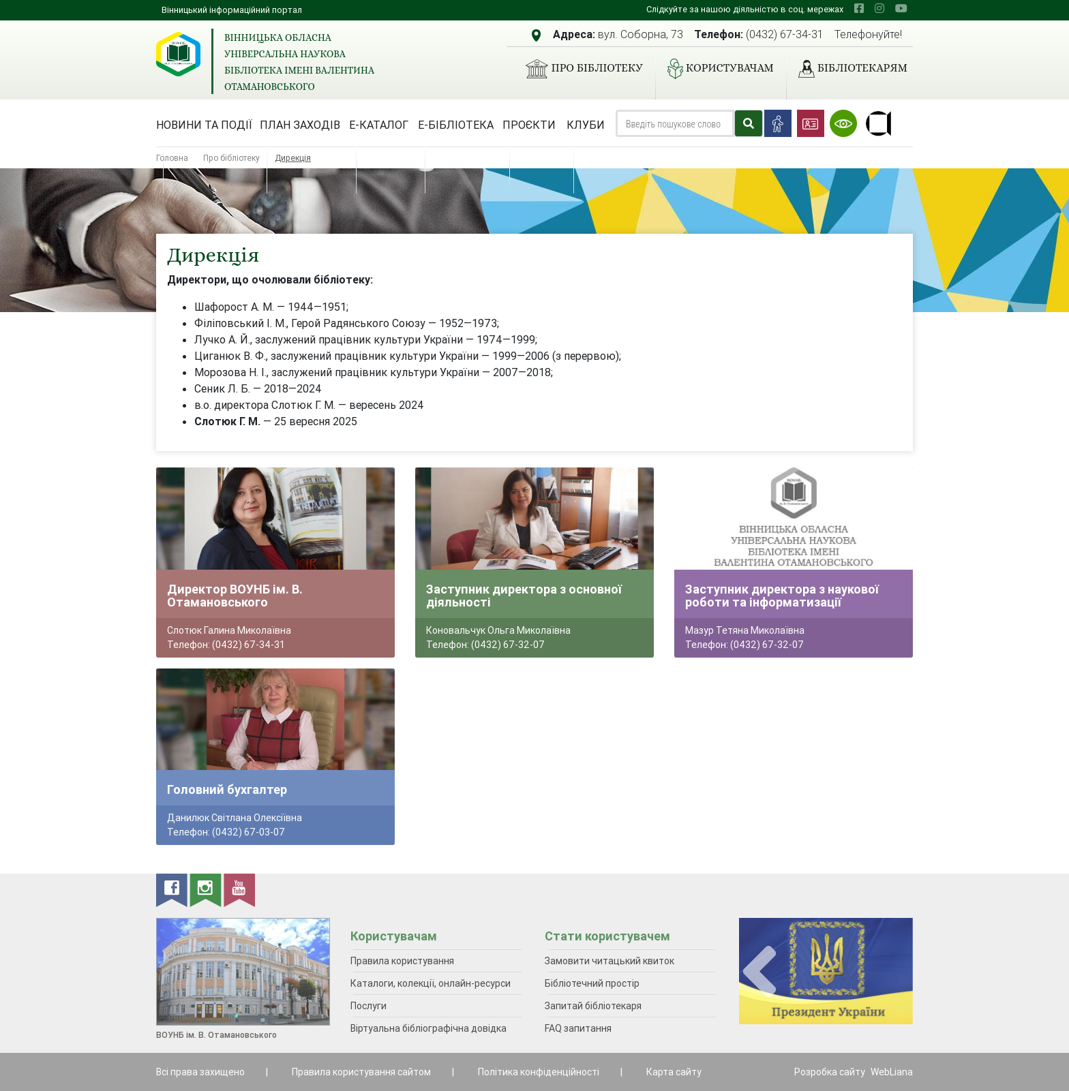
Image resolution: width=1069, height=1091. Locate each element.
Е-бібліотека (456, 125)
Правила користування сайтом (361, 1072)
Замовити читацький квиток (609, 961)
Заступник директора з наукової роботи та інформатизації (782, 596)
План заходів (300, 125)
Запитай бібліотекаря (593, 1006)
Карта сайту (674, 1072)
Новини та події (204, 125)
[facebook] (859, 8)
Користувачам (715, 69)
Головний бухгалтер (227, 789)
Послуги (368, 1006)
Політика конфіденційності (538, 1072)
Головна (172, 158)
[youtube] (901, 8)
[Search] (675, 123)
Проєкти (529, 125)
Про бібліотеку (578, 68)
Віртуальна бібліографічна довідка (428, 1028)
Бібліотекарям (847, 69)
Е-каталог (378, 125)
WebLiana (892, 1072)
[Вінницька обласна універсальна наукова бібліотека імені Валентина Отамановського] (178, 54)
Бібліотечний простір (592, 983)
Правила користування (402, 961)
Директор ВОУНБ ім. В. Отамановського (235, 596)
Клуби (586, 125)
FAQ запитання (578, 1028)
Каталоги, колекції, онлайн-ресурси (430, 983)
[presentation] (759, 972)
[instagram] (879, 8)
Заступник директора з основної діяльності (524, 596)
